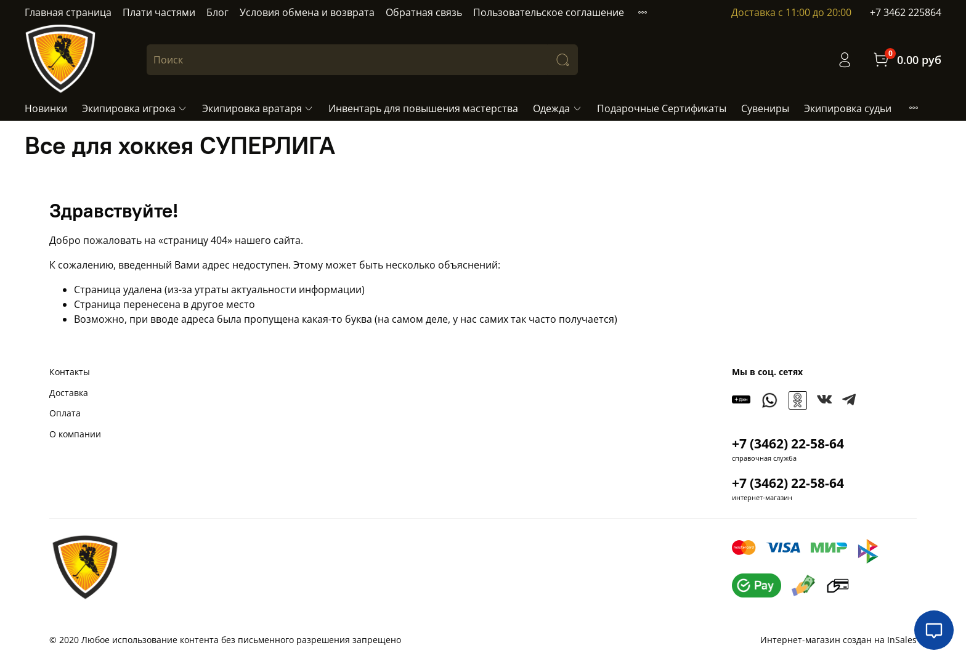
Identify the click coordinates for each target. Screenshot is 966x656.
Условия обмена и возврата (307, 12)
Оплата (65, 413)
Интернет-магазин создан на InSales (838, 640)
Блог (217, 12)
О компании (75, 434)
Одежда (557, 108)
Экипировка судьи (847, 108)
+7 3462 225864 (905, 12)
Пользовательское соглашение (548, 12)
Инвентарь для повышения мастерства (423, 108)
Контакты (69, 372)
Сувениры (765, 108)
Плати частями (159, 12)
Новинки (46, 108)
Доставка (68, 393)
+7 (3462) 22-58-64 (788, 443)
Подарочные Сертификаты (661, 108)
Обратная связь (424, 12)
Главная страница (68, 12)
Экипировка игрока (134, 108)
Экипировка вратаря (258, 108)
